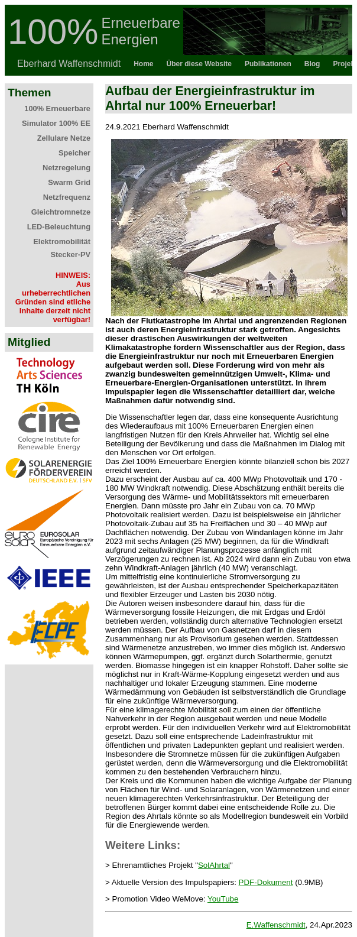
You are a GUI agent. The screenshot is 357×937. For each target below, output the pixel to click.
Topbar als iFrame (178, 40)
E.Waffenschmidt (276, 924)
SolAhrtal (214, 865)
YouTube (222, 898)
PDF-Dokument (266, 882)
